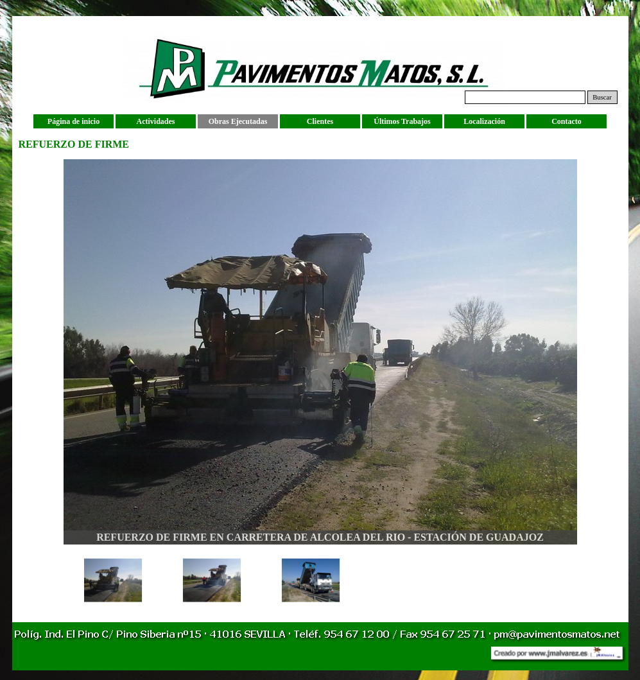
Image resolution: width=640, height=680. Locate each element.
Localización (484, 121)
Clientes (320, 121)
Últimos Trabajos (402, 121)
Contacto (566, 121)
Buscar (602, 97)
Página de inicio (73, 121)
